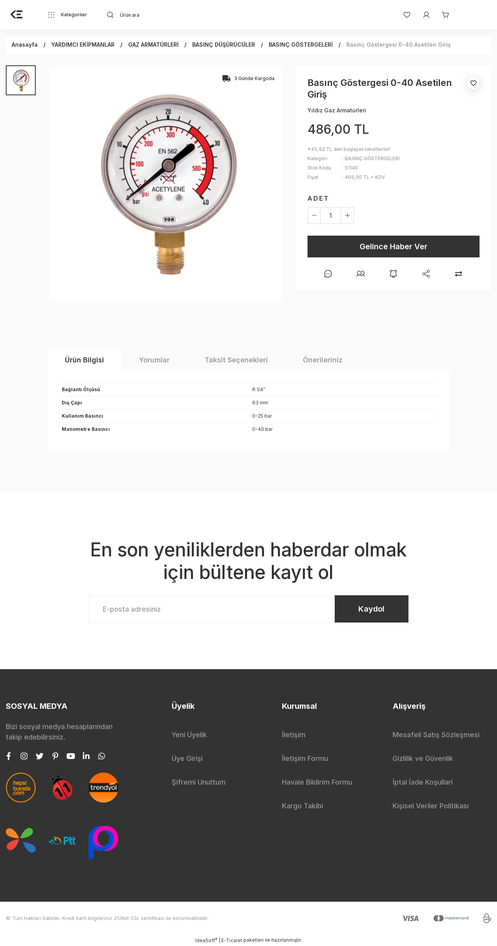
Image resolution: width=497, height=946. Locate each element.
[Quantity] (331, 215)
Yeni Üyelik (189, 735)
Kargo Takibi (302, 806)
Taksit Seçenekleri (236, 360)
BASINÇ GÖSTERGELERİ (372, 158)
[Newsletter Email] (248, 609)
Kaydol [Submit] (371, 609)
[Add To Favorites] (473, 83)
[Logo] (17, 15)
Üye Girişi (187, 758)
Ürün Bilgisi (84, 360)
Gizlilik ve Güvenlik (423, 758)
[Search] (173, 15)
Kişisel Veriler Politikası (431, 806)
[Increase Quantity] (347, 215)
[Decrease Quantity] (314, 215)
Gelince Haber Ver (393, 246)
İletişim (294, 735)
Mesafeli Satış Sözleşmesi (436, 735)
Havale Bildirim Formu (317, 782)
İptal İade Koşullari (423, 782)
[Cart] (442, 15)
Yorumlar (154, 360)
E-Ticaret (231, 940)
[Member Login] (422, 15)
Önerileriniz (322, 360)
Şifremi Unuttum (199, 782)
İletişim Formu (305, 758)
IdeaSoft (206, 940)
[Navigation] (67, 15)
